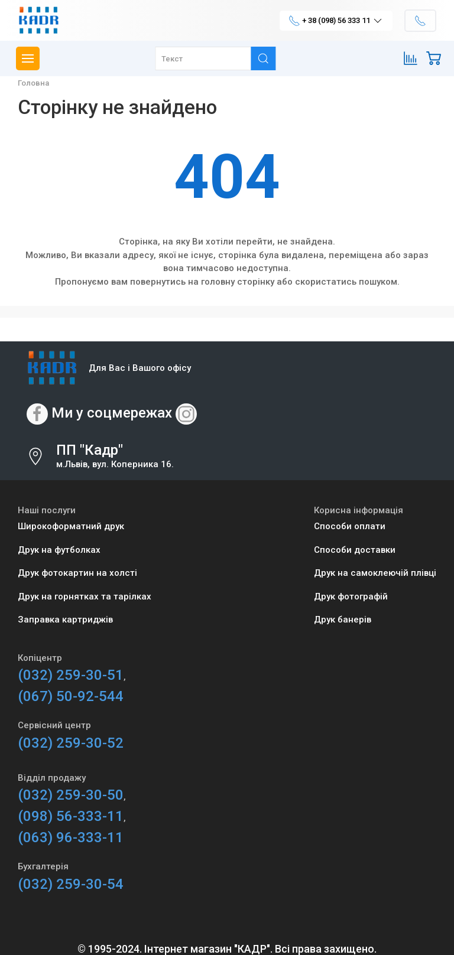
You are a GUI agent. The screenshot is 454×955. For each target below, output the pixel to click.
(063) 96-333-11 (71, 837)
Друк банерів (342, 619)
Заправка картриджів (65, 619)
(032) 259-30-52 (71, 743)
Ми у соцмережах (111, 413)
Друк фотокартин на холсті (77, 573)
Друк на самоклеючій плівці (375, 573)
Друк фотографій (351, 596)
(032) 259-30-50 (71, 795)
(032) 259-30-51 (71, 675)
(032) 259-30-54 (71, 884)
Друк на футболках (59, 550)
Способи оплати (349, 526)
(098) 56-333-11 (71, 816)
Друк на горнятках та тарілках (84, 596)
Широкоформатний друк (71, 526)
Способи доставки (354, 550)
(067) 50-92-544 (71, 696)
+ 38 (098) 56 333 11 (336, 21)
